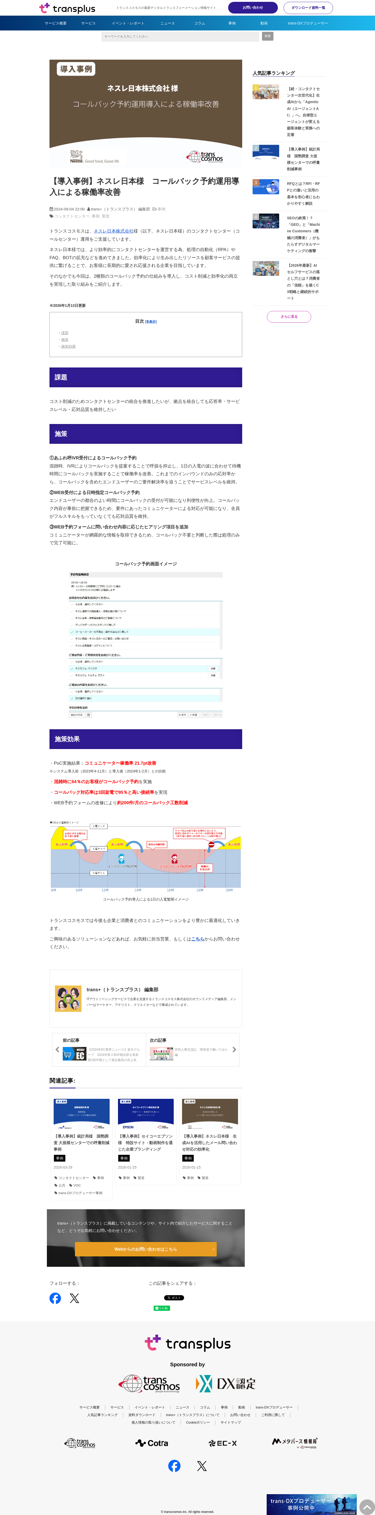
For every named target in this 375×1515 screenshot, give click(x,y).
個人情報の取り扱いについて (154, 1415)
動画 (264, 23)
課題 (64, 333)
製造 (106, 216)
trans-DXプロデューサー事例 (78, 1193)
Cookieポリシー (198, 1415)
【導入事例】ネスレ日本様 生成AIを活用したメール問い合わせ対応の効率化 (209, 1142)
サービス (88, 23)
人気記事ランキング (102, 1408)
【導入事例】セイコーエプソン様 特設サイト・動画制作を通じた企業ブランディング (145, 1142)
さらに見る (289, 317)
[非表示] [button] (151, 321)
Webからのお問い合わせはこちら (145, 1249)
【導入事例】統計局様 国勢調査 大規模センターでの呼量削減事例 (81, 1142)
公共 (59, 1185)
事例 (232, 23)
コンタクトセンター (72, 216)
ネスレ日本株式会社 (114, 231)
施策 (64, 340)
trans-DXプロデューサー (308, 23)
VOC (75, 1185)
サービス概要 (56, 23)
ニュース (167, 23)
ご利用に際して (273, 1408)
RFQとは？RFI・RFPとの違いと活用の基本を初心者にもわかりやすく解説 (303, 193)
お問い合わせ (250, 7)
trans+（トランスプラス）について (193, 1408)
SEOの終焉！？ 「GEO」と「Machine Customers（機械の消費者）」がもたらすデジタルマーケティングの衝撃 (303, 234)
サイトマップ (231, 1415)
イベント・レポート (128, 23)
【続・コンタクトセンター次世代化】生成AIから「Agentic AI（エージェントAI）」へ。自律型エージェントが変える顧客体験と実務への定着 (303, 112)
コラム (199, 23)
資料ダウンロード (141, 1408)
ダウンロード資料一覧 (307, 8)
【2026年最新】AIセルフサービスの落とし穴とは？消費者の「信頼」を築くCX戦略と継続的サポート (303, 281)
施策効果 (68, 346)
